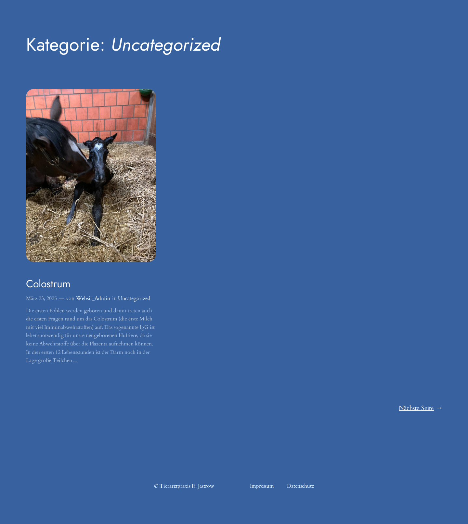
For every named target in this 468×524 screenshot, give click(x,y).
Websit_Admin (93, 298)
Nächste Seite (420, 408)
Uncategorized (134, 298)
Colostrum (48, 284)
